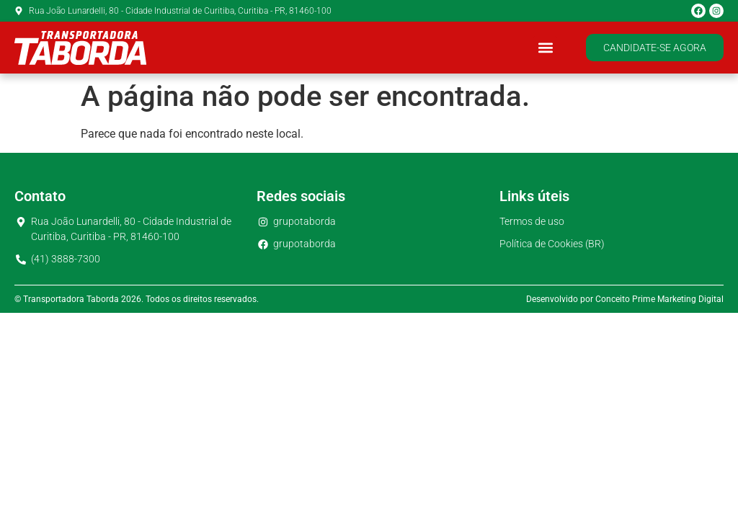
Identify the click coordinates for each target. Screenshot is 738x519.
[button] (545, 48)
